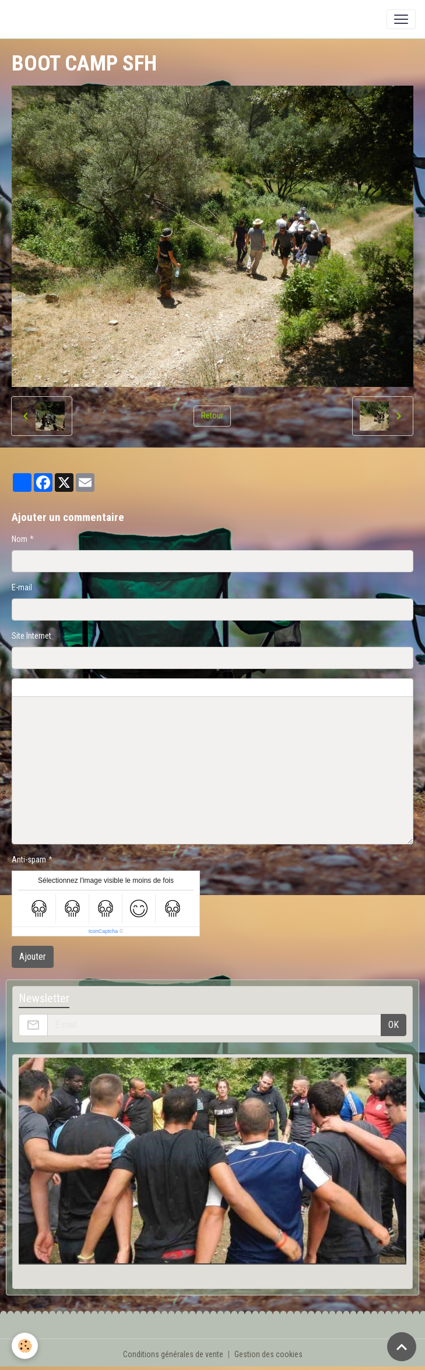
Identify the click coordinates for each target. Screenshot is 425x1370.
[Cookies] (25, 1346)
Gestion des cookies (268, 1354)
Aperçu (292, 687)
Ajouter (32, 956)
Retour (212, 415)
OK (393, 1024)
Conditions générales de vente (173, 1354)
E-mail (22, 587)
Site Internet (31, 635)
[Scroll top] (401, 1346)
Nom (19, 539)
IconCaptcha (103, 931)
